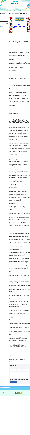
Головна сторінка (7, 10)
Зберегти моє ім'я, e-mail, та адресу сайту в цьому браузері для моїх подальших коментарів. (19, 419)
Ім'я (10, 407)
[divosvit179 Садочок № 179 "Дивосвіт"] (1, 5)
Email (17, 407)
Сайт (23, 407)
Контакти (18, 10)
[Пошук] (4, 427)
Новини (23, 10)
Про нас (11, 10)
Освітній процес (14, 10)
